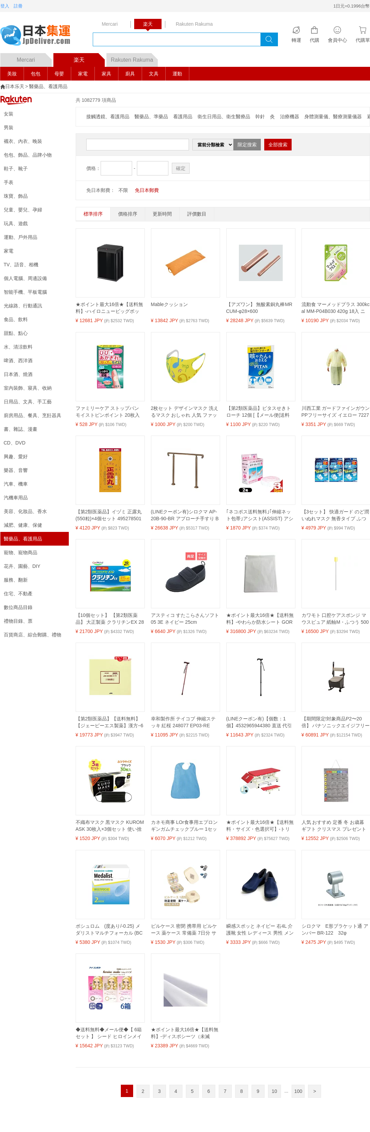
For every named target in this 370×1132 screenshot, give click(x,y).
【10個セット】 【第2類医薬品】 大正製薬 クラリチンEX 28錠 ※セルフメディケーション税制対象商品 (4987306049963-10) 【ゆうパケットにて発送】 (110, 618)
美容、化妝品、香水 (25, 511)
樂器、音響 (16, 470)
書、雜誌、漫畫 (20, 429)
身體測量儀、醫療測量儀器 (333, 116)
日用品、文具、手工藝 (28, 401)
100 (298, 1091)
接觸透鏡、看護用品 (107, 116)
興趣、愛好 (16, 456)
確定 (181, 168)
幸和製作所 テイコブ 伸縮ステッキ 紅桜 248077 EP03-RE (183, 722)
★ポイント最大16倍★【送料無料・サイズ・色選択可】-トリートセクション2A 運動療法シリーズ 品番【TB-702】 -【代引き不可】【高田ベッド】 (260, 825)
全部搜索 (278, 144)
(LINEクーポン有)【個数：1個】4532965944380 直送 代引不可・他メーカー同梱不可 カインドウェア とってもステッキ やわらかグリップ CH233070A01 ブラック (260, 722)
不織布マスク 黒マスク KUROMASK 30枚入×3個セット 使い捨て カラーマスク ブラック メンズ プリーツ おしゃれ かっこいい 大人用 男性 (110, 825)
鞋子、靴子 (16, 168)
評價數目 (196, 214)
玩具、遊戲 (16, 223)
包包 (35, 73)
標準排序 (93, 214)
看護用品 (182, 116)
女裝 (8, 114)
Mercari (34, 58)
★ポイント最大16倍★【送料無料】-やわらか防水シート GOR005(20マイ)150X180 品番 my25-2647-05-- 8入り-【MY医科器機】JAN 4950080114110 (260, 618)
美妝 (12, 73)
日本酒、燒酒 (18, 374)
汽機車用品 (16, 497)
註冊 (18, 6)
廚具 (130, 73)
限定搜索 (247, 144)
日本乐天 (14, 86)
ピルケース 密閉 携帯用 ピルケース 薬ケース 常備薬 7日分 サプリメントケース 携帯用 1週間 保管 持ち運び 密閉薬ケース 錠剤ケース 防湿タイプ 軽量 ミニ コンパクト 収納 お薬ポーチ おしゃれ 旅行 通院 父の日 (185, 929)
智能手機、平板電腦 (25, 292)
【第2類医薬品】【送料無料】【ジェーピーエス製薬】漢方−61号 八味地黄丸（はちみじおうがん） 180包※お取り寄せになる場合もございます (109, 722)
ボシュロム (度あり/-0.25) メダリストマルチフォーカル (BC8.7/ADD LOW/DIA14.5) (109, 929)
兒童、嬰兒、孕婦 (23, 209)
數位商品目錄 (18, 607)
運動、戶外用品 (20, 237)
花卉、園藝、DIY (22, 566)
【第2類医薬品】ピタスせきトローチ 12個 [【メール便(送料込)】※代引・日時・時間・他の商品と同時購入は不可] (258, 411)
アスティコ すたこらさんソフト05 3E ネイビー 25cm (185, 618)
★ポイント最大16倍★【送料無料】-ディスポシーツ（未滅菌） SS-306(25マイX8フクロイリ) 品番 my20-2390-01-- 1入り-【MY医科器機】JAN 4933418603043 (185, 1033)
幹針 (260, 116)
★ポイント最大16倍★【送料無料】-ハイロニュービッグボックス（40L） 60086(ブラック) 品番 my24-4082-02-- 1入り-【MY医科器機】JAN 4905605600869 (109, 308)
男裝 (8, 127)
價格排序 (127, 214)
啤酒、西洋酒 (18, 360)
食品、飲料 (16, 319)
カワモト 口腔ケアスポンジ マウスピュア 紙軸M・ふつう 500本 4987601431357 (335, 618)
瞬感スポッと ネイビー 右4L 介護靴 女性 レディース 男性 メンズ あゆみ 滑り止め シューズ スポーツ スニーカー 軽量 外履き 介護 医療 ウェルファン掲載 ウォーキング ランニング (260, 929)
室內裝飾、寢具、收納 (28, 388)
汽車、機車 (16, 484)
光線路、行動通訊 (23, 305)
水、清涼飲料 (18, 347)
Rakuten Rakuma (134, 58)
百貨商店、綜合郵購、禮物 (32, 634)
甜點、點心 (16, 333)
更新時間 (162, 214)
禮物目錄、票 (18, 621)
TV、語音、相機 (21, 264)
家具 (106, 73)
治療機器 (289, 116)
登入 (4, 6)
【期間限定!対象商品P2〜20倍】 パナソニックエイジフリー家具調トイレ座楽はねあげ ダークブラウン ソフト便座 (336, 722)
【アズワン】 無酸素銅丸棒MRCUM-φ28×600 (259, 308)
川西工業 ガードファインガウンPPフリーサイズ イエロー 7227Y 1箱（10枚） (336, 411)
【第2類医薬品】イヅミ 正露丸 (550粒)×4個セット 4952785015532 (109, 515)
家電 (83, 73)
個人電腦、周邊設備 (25, 278)
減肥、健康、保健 (23, 525)
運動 (177, 73)
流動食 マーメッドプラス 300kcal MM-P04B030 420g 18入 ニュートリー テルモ (336, 308)
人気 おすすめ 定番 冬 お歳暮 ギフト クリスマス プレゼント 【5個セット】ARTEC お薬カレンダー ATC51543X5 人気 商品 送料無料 (335, 825)
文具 (153, 73)
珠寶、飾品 (16, 196)
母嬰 (59, 73)
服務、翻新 (16, 580)
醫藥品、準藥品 (151, 116)
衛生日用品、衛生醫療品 (223, 116)
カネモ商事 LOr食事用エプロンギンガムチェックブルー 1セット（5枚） (184, 825)
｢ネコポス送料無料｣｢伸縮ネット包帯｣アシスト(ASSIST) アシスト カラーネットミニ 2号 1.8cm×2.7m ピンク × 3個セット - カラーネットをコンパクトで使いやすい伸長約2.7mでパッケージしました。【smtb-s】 (260, 515)
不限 (123, 190)
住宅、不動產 (18, 593)
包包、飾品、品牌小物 (28, 155)
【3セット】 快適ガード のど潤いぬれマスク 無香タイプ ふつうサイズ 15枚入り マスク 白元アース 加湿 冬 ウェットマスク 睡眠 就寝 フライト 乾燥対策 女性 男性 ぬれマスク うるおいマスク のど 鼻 (335, 515)
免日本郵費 (147, 190)
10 (274, 1091)
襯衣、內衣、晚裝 (23, 141)
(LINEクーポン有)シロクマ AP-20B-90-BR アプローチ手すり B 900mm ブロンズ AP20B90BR (185, 515)
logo (39, 36)
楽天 (89, 58)
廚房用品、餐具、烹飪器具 (32, 415)
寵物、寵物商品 (20, 552)
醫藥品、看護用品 (48, 86)
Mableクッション (169, 304)
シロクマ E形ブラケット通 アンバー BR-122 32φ (335, 929)
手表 (8, 182)
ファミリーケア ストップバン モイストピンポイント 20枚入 (108, 411)
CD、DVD (15, 443)
